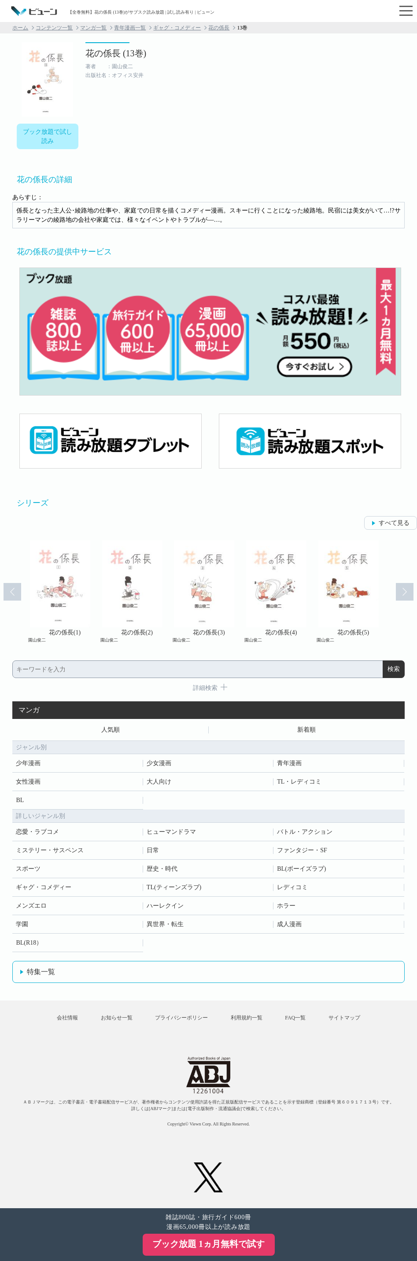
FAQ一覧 (295, 1018)
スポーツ (28, 868)
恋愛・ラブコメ (37, 831)
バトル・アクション (304, 831)
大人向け (159, 781)
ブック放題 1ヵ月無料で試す (208, 1244)
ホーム (20, 28)
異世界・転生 (165, 924)
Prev (12, 592)
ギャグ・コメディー (177, 28)
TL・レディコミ (299, 781)
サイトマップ (344, 1018)
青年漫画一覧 (130, 28)
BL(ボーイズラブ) (301, 868)
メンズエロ (31, 905)
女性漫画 (28, 781)
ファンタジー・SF (302, 850)
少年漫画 (28, 763)
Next (404, 592)
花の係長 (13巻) (115, 53)
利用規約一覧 (246, 1018)
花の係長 (218, 28)
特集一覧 (41, 971)
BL (20, 800)
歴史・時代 (162, 868)
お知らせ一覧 (117, 1018)
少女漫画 (159, 763)
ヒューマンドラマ (171, 831)
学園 (22, 924)
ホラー (286, 905)
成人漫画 (289, 924)
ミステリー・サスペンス (50, 850)
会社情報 (67, 1018)
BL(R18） (29, 942)
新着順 (306, 729)
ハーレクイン (165, 905)
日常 (153, 850)
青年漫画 (289, 763)
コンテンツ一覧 (54, 28)
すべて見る (394, 523)
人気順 (110, 729)
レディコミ (292, 887)
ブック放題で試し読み (47, 136)
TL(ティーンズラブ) (174, 887)
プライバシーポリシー (181, 1018)
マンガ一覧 (93, 28)
